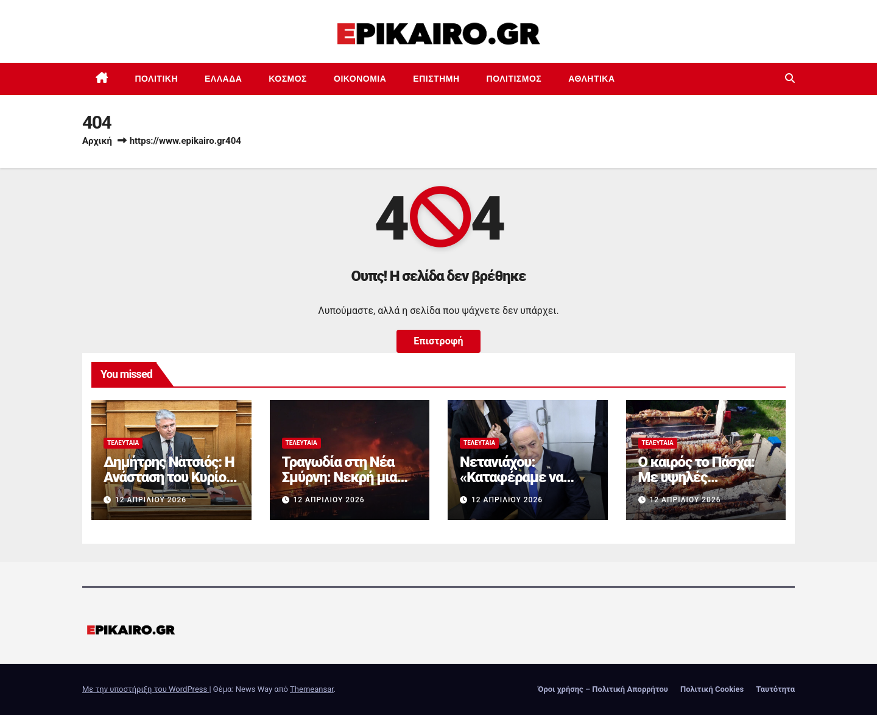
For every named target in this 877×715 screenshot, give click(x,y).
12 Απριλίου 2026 (150, 500)
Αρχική (97, 140)
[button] (790, 78)
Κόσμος (288, 79)
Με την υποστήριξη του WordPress (145, 689)
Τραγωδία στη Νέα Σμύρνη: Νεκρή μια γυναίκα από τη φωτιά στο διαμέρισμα (349, 485)
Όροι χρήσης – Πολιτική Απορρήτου (603, 689)
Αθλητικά (591, 79)
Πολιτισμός (514, 79)
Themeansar (312, 689)
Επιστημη (436, 79)
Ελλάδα (223, 79)
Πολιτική (156, 79)
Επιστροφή (438, 341)
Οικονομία (360, 79)
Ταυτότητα (775, 689)
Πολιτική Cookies (712, 689)
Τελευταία (123, 442)
